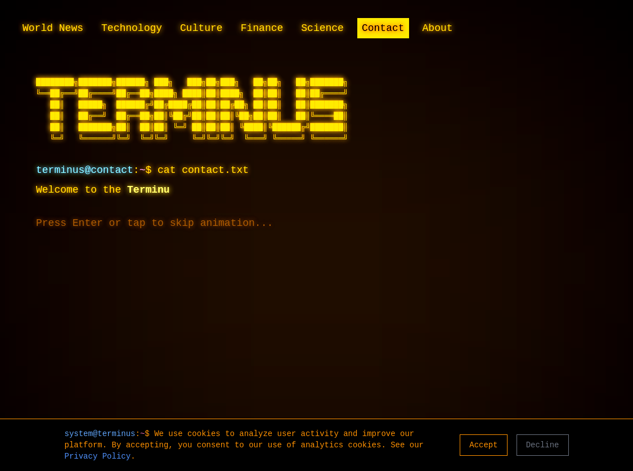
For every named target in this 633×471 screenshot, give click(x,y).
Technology (131, 28)
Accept (483, 445)
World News (53, 28)
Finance (262, 28)
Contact (383, 28)
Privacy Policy (98, 456)
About (438, 28)
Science (322, 28)
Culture (201, 28)
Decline (542, 445)
